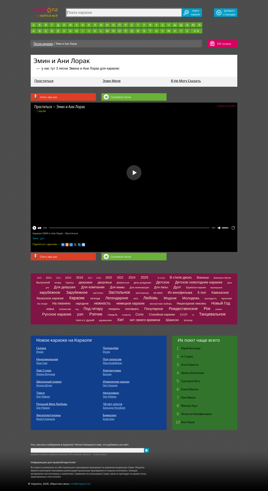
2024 (131, 277)
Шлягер (188, 320)
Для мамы (117, 287)
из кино (158, 292)
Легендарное (116, 298)
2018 (98, 278)
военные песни (222, 277)
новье (50, 308)
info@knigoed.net (80, 483)
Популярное (153, 309)
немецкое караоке (130, 303)
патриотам (65, 309)
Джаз (229, 283)
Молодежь (191, 298)
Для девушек (65, 287)
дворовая (85, 282)
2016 (79, 277)
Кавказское (220, 292)
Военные (203, 277)
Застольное (119, 292)
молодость (211, 298)
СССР (183, 314)
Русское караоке (56, 314)
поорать (114, 309)
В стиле (161, 278)
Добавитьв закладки (229, 12)
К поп (202, 292)
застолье (98, 292)
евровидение (216, 287)
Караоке (76, 298)
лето (135, 298)
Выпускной (43, 282)
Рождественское (183, 309)
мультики (226, 298)
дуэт (42, 238)
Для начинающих (139, 287)
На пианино (61, 303)
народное (82, 303)
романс (218, 309)
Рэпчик (95, 314)
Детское (162, 282)
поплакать (132, 308)
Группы (70, 282)
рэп (80, 314)
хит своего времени (145, 320)
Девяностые (123, 282)
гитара (57, 282)
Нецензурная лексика (191, 303)
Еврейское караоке (196, 287)
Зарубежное (77, 292)
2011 (49, 277)
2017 (90, 278)
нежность (102, 303)
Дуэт (177, 287)
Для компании (92, 287)
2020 (108, 277)
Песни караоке (43, 43)
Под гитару (93, 309)
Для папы (161, 287)
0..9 (196, 30)
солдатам (126, 315)
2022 (120, 277)
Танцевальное (212, 314)
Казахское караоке (49, 298)
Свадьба (112, 314)
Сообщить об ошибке (226, 106)
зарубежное (49, 292)
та (193, 315)
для (47, 287)
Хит (120, 319)
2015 (68, 277)
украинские (105, 320)
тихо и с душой (85, 320)
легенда (95, 298)
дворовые (105, 282)
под (77, 309)
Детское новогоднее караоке (198, 282)
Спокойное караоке (162, 314)
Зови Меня (112, 81)
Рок (207, 308)
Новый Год (220, 303)
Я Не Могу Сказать (186, 81)
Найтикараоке (195, 12)
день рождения (142, 282)
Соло (139, 314)
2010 (39, 278)
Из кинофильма (180, 292)
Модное (170, 298)
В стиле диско (181, 277)
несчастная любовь (161, 303)
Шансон (172, 320)
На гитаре (42, 303)
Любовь (150, 298)
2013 (58, 278)
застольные (142, 292)
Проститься (43, 81)
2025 (144, 277)
